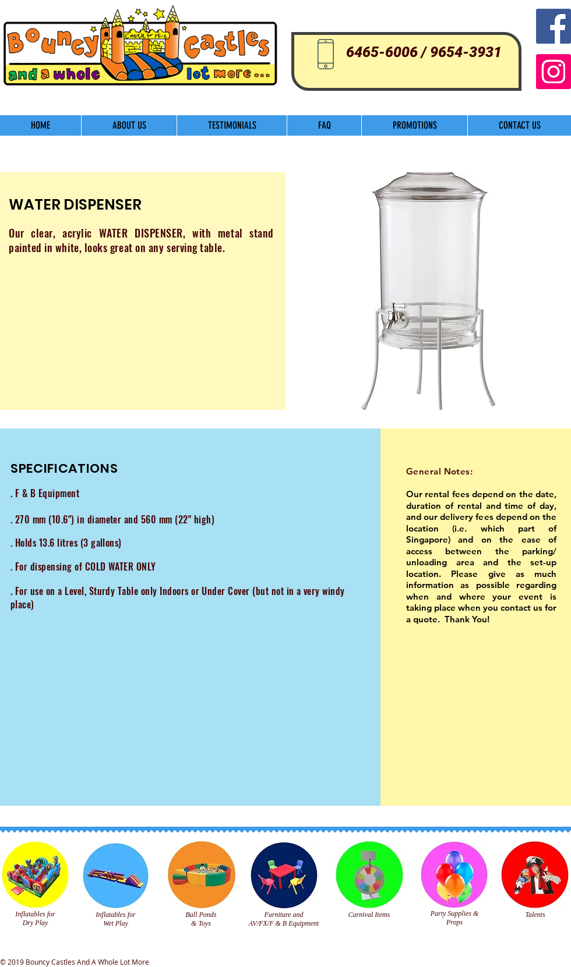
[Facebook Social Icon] (553, 26)
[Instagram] (553, 71)
